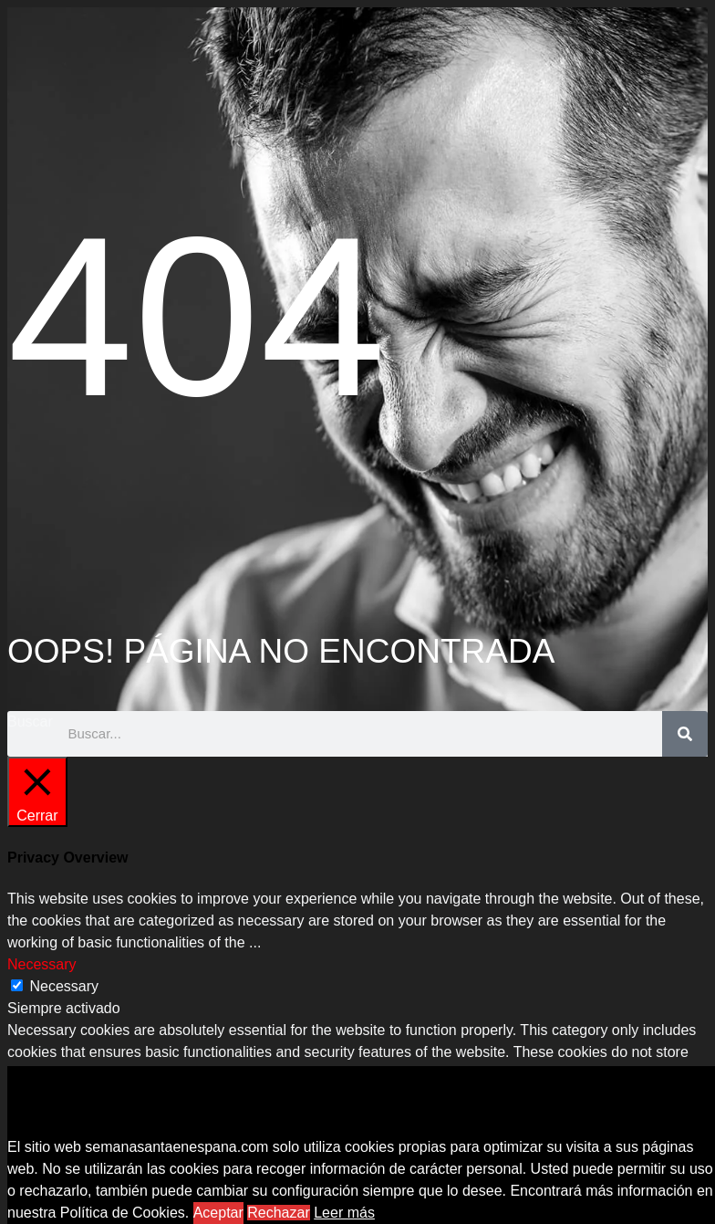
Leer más (344, 1212)
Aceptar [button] (218, 1212)
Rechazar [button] (278, 1212)
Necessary (63, 986)
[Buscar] (685, 734)
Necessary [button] (42, 964)
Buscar (30, 721)
